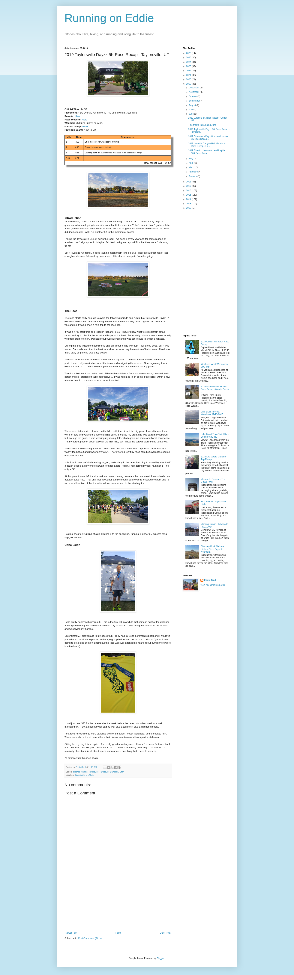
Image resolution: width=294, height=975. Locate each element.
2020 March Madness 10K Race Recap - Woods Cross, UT (215, 389)
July (191, 109)
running (84, 772)
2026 (189, 53)
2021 (189, 75)
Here (77, 116)
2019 (189, 84)
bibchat (76, 772)
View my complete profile (212, 585)
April (191, 163)
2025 (189, 57)
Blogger (160, 958)
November (194, 92)
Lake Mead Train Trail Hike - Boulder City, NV (215, 435)
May (191, 158)
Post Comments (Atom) (90, 938)
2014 (189, 199)
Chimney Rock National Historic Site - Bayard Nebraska (212, 549)
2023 (189, 66)
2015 (189, 195)
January (193, 176)
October (193, 96)
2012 (189, 208)
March (192, 167)
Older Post (165, 933)
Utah (122, 772)
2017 (189, 186)
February (193, 171)
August (192, 105)
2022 (189, 70)
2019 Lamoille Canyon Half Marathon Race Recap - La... (206, 144)
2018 (189, 181)
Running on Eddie (109, 18)
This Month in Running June (202, 125)
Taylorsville (94, 772)
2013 (189, 203)
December (194, 87)
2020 (189, 79)
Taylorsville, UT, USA (84, 775)
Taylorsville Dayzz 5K (109, 772)
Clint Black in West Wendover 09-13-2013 (212, 413)
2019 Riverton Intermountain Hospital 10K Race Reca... (206, 151)
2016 (189, 190)
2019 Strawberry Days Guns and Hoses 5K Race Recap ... (208, 137)
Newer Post (71, 933)
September (194, 100)
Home (119, 933)
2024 (189, 62)
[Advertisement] (118, 903)
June (191, 114)
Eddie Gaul (210, 580)
